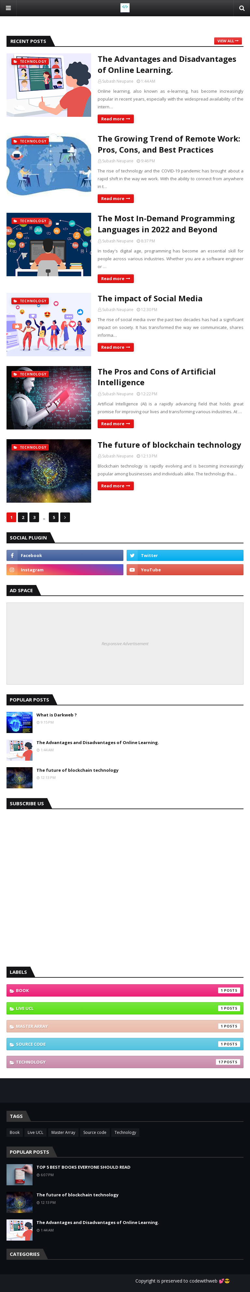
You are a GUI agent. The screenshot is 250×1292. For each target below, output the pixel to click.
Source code (128, 1044)
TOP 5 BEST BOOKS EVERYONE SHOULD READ (83, 1167)
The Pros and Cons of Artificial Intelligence (157, 377)
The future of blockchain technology (169, 444)
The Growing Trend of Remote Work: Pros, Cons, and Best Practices (169, 144)
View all (225, 40)
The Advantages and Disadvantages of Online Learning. (167, 64)
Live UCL (128, 1008)
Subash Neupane (117, 81)
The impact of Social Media (150, 298)
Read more (112, 119)
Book (128, 990)
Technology (128, 1062)
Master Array (128, 1026)
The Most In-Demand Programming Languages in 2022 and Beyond (166, 224)
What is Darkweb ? (56, 715)
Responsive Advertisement (125, 643)
